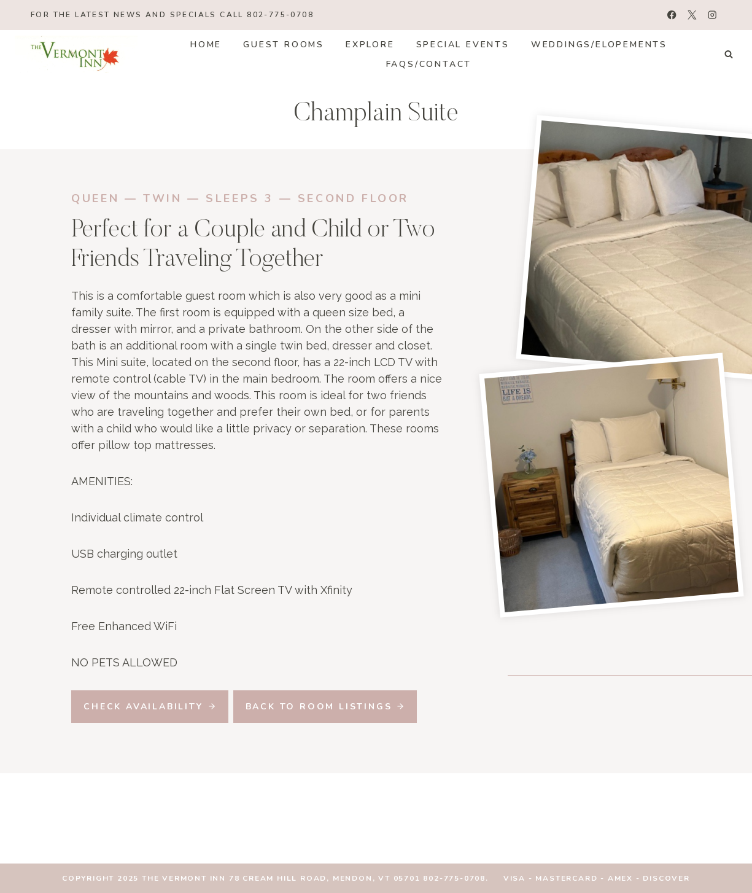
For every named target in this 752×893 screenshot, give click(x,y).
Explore (370, 44)
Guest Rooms (283, 44)
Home (206, 44)
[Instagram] (712, 15)
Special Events (463, 44)
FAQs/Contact (429, 64)
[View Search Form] (728, 54)
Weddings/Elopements (599, 44)
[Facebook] (672, 15)
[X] (692, 15)
